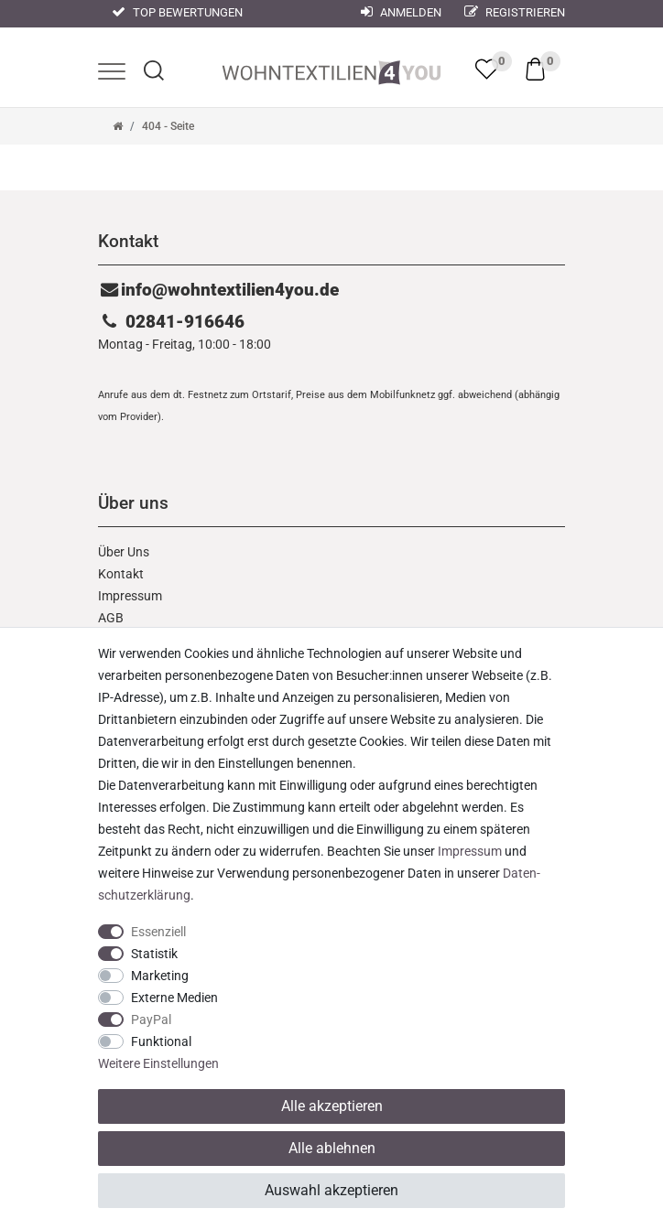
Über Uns (123, 552)
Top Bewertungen (177, 12)
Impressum (130, 595)
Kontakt (121, 573)
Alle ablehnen (331, 1148)
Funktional (161, 1041)
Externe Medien (174, 997)
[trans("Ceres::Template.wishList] (486, 69)
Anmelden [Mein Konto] (401, 12)
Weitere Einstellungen (158, 1063)
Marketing (160, 975)
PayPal (151, 1019)
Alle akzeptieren (332, 1106)
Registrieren (514, 12)
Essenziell (158, 931)
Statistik (154, 953)
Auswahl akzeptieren (331, 1190)
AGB (111, 617)
